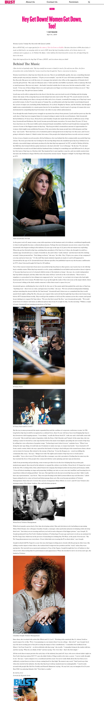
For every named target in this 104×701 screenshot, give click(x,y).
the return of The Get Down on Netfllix (52, 47)
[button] (89, 2)
